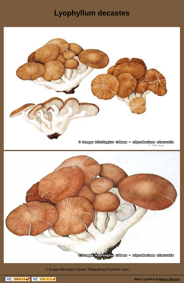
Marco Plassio (169, 279)
